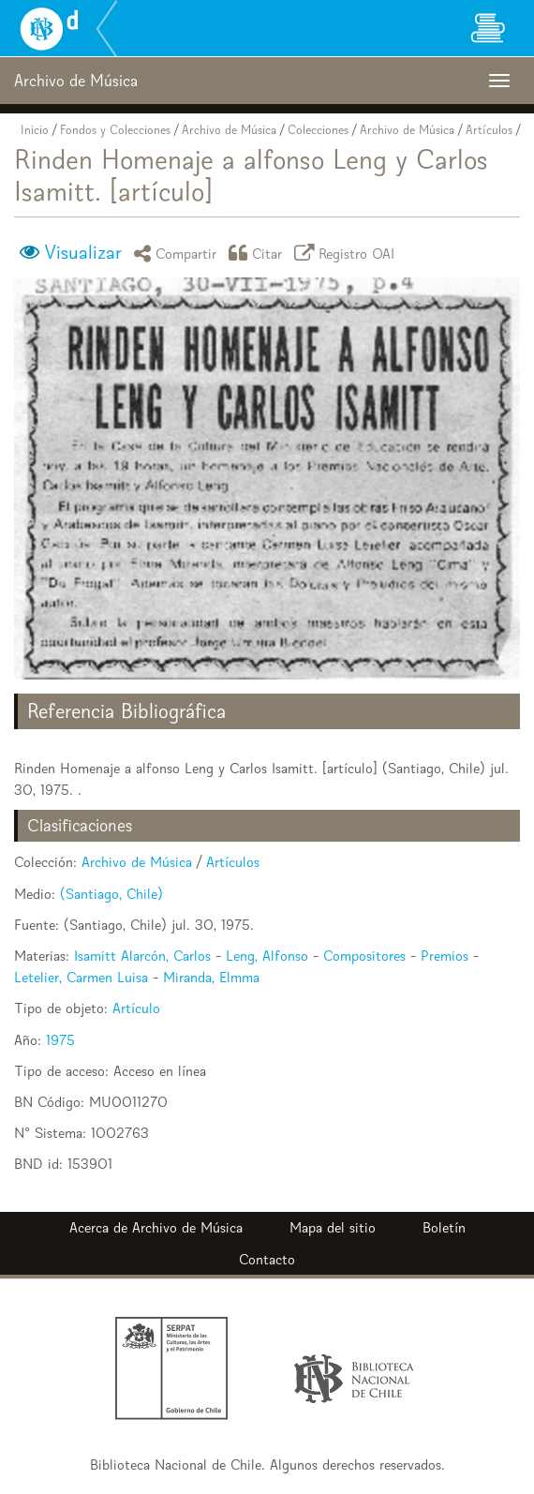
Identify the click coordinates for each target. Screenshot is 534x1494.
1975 (60, 1040)
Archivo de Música (229, 130)
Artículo (136, 1008)
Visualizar (83, 252)
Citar (259, 252)
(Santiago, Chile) (111, 894)
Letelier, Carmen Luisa (81, 977)
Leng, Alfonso (267, 955)
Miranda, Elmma (211, 977)
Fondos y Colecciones (115, 130)
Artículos (489, 130)
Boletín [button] (444, 1227)
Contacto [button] (267, 1259)
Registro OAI (347, 252)
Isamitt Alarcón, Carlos (142, 955)
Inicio (35, 130)
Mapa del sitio (332, 1227)
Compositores (364, 955)
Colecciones (318, 130)
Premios (444, 955)
